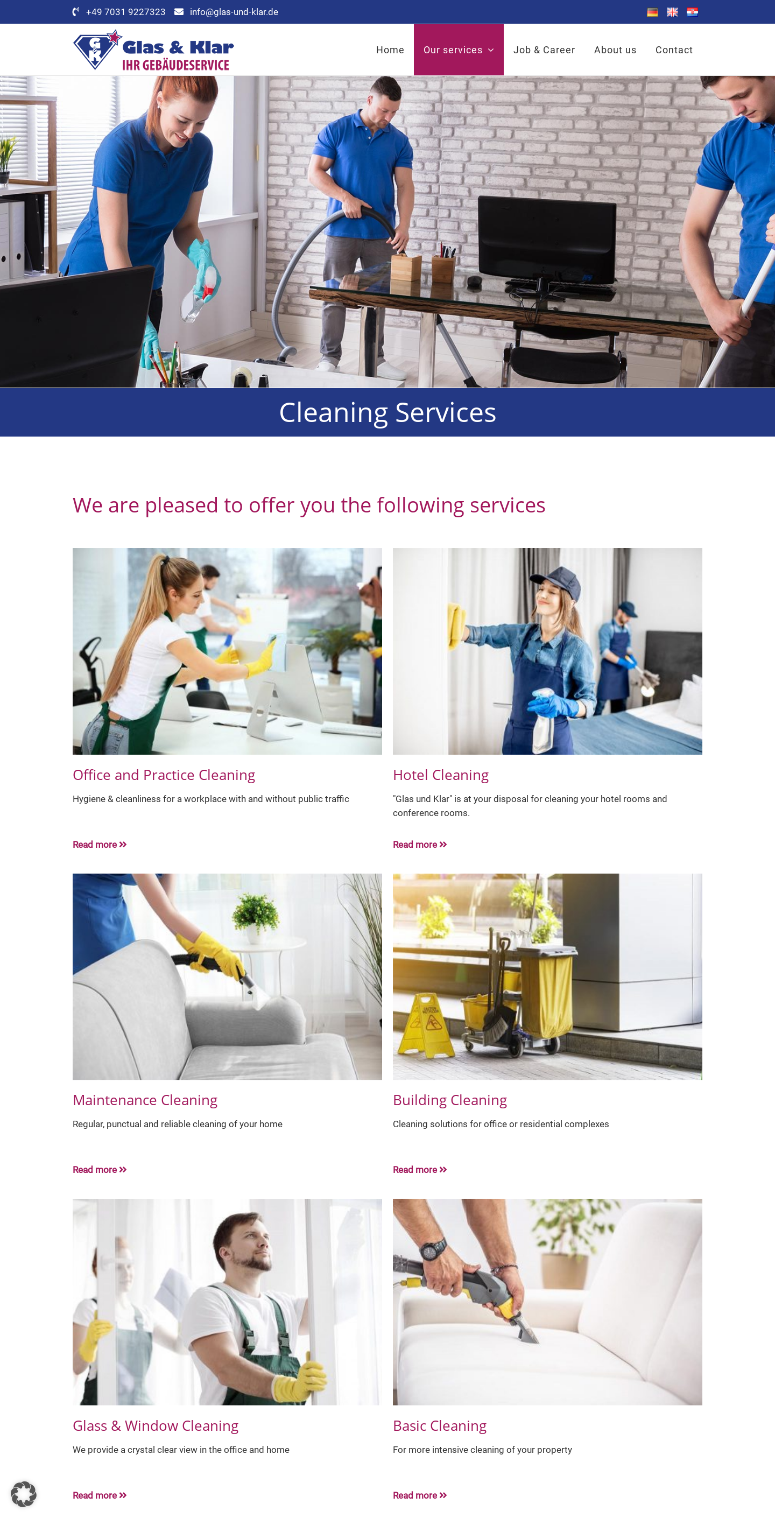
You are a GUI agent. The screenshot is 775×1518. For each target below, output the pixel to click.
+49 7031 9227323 (136, 11)
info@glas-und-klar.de (234, 11)
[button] (23, 1494)
